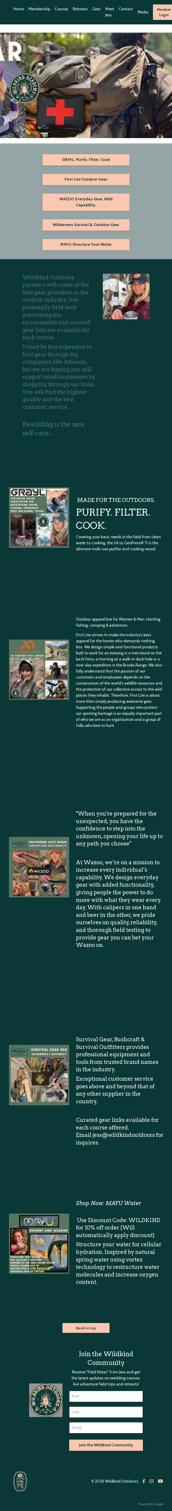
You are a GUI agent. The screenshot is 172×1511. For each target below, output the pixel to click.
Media (143, 12)
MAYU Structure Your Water (86, 244)
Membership (39, 8)
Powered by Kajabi (150, 1504)
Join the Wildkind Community (106, 1445)
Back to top (86, 1328)
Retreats (80, 8)
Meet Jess (109, 11)
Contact (126, 8)
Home (18, 8)
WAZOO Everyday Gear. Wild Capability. (85, 201)
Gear (96, 8)
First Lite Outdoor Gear (86, 179)
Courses (61, 8)
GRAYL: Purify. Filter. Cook (86, 159)
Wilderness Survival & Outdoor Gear (86, 224)
